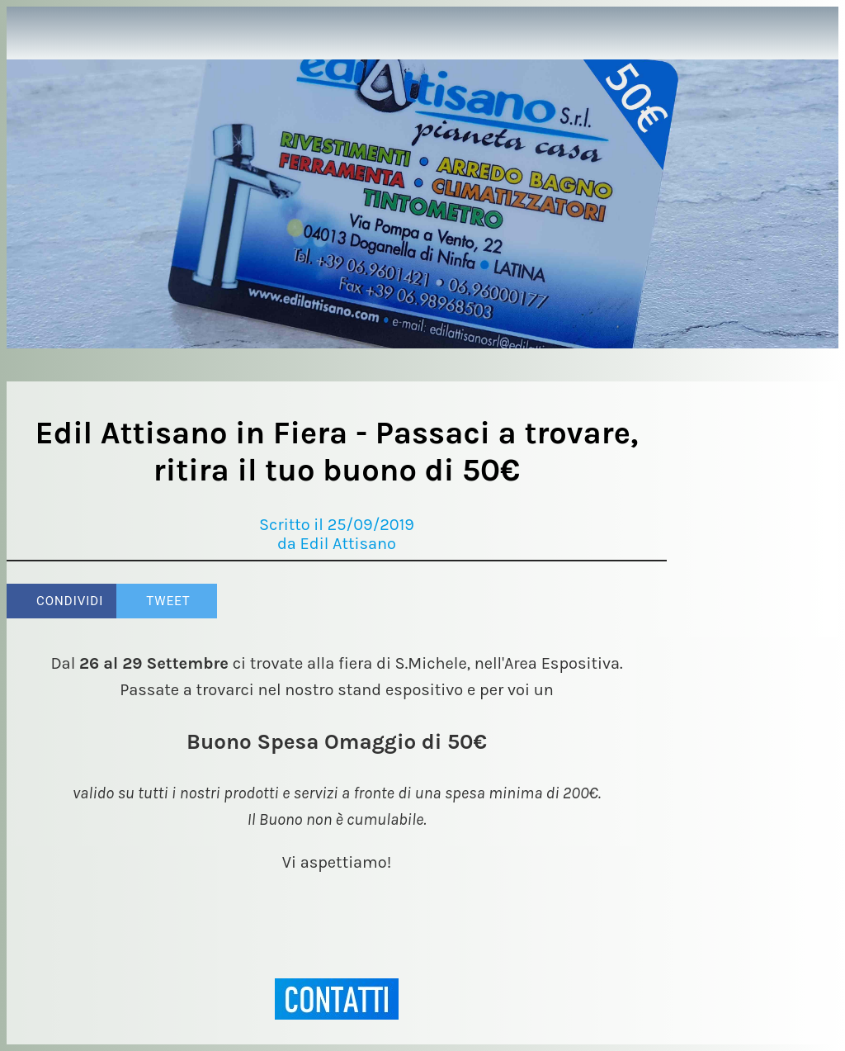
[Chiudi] (33, 33)
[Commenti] (647, 601)
